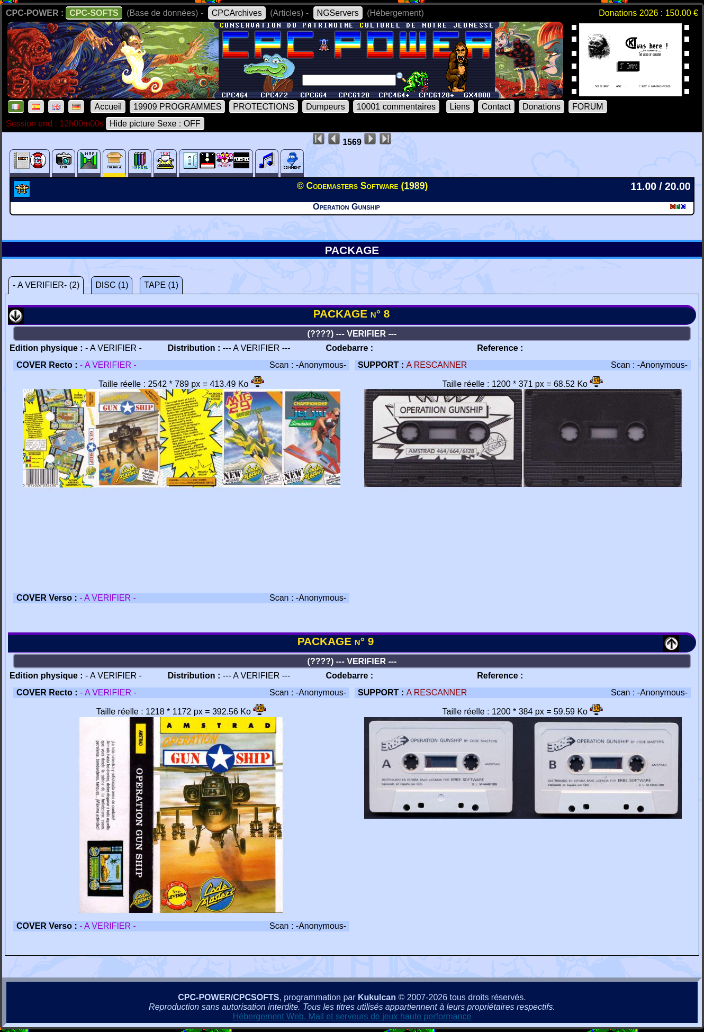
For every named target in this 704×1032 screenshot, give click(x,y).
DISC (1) (111, 284)
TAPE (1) (161, 284)
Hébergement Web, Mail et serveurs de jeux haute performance (352, 1016)
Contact (496, 106)
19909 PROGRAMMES (177, 106)
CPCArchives (237, 12)
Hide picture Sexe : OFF (155, 123)
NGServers (338, 12)
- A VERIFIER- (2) (46, 284)
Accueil (108, 106)
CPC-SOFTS (93, 12)
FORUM (587, 106)
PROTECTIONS (263, 106)
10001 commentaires (396, 106)
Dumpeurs (325, 106)
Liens (460, 106)
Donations (541, 106)
